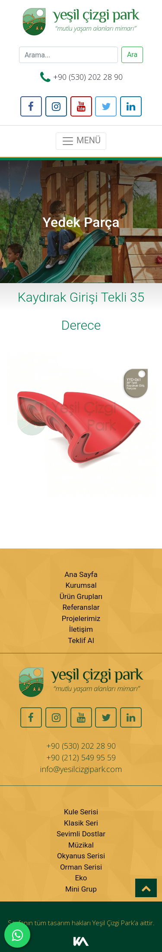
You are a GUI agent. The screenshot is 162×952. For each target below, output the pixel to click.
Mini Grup (81, 889)
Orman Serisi (81, 867)
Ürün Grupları (81, 596)
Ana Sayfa (80, 574)
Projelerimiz (81, 618)
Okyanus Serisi (81, 855)
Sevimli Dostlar (81, 833)
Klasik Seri (81, 823)
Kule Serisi (81, 811)
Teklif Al (81, 640)
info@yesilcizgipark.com (81, 769)
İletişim (81, 629)
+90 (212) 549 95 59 (81, 757)
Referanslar (80, 607)
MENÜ (81, 141)
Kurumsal (80, 585)
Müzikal (81, 845)
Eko (81, 877)
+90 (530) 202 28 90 (88, 77)
